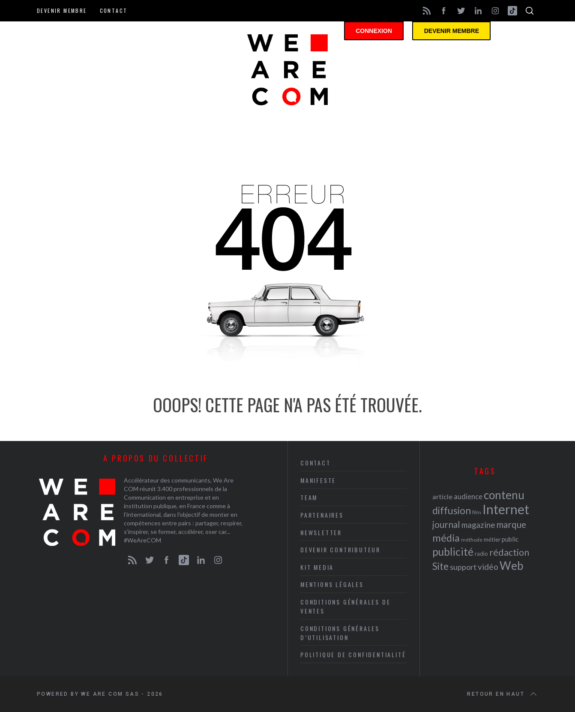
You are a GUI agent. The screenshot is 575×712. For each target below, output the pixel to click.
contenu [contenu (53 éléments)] (504, 495)
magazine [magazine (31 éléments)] (478, 525)
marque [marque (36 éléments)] (511, 524)
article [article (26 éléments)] (442, 496)
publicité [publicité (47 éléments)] (452, 551)
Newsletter (321, 532)
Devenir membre (62, 10)
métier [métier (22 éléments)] (492, 539)
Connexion (380, 32)
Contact (114, 10)
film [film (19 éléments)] (476, 512)
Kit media (317, 567)
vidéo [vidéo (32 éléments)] (488, 567)
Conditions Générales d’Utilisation (340, 633)
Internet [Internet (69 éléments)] (505, 509)
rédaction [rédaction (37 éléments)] (509, 552)
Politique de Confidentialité (353, 654)
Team (308, 497)
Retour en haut (502, 694)
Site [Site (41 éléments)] (440, 566)
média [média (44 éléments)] (446, 538)
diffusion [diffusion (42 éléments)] (451, 510)
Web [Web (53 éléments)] (511, 565)
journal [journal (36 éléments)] (446, 524)
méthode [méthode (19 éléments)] (471, 539)
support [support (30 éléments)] (463, 567)
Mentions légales (332, 584)
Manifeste (318, 480)
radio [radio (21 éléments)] (481, 553)
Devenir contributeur (340, 549)
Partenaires (322, 514)
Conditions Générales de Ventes (345, 606)
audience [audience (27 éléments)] (468, 496)
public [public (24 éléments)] (510, 539)
